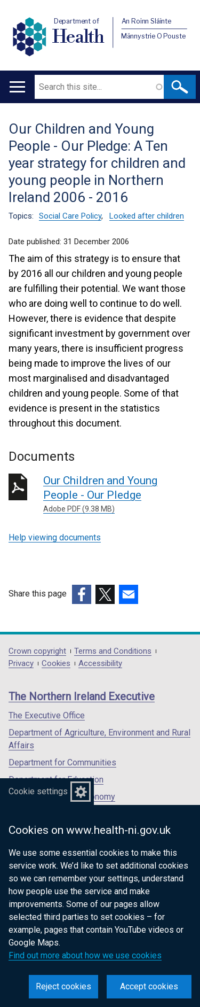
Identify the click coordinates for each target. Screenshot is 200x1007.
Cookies (56, 664)
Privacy (21, 664)
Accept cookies (149, 986)
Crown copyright (37, 651)
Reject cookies (63, 986)
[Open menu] (17, 87)
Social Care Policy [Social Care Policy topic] (70, 216)
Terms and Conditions (112, 651)
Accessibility (100, 664)
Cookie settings (38, 791)
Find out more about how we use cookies (85, 955)
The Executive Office (47, 715)
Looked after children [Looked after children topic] (146, 216)
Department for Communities (62, 762)
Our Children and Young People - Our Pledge (117, 494)
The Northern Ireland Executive (82, 696)
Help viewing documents (55, 537)
